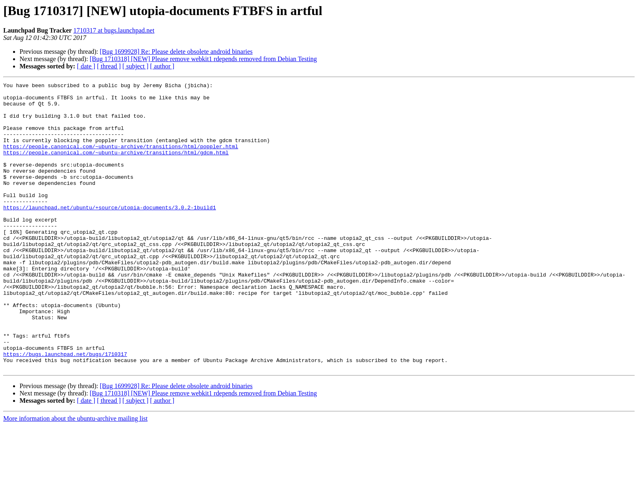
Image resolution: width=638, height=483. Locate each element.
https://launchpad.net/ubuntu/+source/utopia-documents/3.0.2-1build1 (109, 233)
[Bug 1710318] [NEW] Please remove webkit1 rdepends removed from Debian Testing (203, 58)
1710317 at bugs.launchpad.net (113, 30)
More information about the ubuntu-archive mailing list (75, 475)
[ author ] (162, 66)
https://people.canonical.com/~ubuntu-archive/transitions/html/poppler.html (120, 159)
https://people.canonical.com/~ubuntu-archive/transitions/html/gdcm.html (116, 167)
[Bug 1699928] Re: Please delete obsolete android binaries (176, 51)
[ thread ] (109, 66)
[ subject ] (135, 66)
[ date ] (86, 66)
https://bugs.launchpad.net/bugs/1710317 (65, 409)
